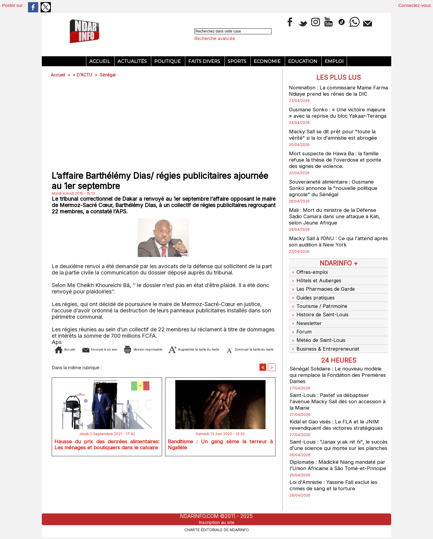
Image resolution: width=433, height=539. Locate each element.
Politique (168, 61)
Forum (300, 330)
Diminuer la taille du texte (173, 358)
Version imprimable (175, 349)
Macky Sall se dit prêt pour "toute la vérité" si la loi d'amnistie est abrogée (335, 141)
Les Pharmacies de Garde (324, 293)
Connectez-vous (414, 5)
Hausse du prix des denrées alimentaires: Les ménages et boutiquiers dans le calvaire (106, 455)
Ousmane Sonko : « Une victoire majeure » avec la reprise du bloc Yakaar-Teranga (330, 115)
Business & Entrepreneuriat (325, 345)
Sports (237, 61)
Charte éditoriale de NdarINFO (216, 529)
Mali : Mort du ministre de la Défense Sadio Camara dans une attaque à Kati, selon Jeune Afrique (337, 222)
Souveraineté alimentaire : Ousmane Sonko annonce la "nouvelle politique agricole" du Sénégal (335, 194)
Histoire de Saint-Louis (320, 315)
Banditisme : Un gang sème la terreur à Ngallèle (220, 454)
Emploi (334, 61)
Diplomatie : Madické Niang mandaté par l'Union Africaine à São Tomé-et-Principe (336, 470)
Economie (268, 61)
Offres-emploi (309, 278)
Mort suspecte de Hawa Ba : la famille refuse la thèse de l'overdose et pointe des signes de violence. (337, 165)
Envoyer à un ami (114, 349)
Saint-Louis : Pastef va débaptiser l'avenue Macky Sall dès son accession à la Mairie (338, 397)
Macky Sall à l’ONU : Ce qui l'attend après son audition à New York (333, 247)
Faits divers (204, 61)
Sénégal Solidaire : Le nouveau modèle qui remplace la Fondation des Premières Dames (338, 371)
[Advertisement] (163, 124)
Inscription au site (216, 522)
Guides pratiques (313, 300)
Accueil (100, 61)
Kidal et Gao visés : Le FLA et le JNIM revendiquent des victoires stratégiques (338, 421)
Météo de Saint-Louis (318, 338)
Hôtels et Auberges (316, 285)
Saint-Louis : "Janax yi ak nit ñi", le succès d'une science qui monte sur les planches (338, 444)
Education (303, 61)
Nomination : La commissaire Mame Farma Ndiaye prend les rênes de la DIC (338, 90)
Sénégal (109, 74)
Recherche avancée (215, 38)
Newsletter (306, 323)
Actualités (133, 61)
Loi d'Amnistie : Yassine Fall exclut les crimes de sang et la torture (336, 494)
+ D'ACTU (83, 74)
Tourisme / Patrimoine (319, 308)
